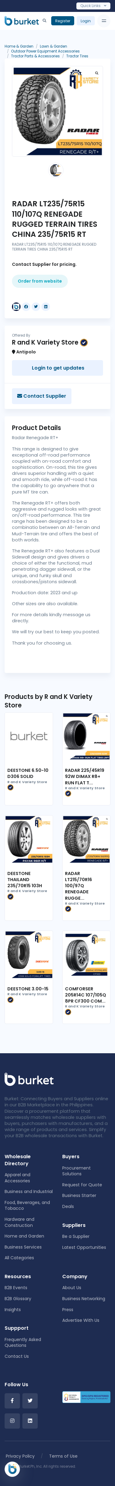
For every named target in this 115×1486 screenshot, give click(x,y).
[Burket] (22, 21)
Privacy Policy (20, 1456)
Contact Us (17, 1356)
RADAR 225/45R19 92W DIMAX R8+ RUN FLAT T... (84, 776)
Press (67, 1310)
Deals (68, 1206)
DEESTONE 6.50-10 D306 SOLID (27, 773)
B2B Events (16, 1288)
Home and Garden (24, 1236)
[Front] (29, 1079)
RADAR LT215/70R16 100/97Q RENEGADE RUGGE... (78, 885)
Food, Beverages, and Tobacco (27, 1205)
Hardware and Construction (19, 1222)
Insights (13, 1310)
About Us (71, 1288)
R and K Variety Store (27, 785)
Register (62, 21)
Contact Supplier (41, 396)
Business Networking (83, 1299)
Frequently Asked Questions (23, 1342)
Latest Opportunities (84, 1247)
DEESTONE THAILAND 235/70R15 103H (24, 879)
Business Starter (79, 1195)
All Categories (19, 1258)
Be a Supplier (76, 1236)
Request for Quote (82, 1185)
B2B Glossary (18, 1299)
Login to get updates (57, 367)
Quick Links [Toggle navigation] (93, 5)
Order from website (40, 281)
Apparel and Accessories (17, 1178)
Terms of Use (63, 1456)
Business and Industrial (29, 1191)
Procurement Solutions (76, 1171)
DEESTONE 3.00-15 (27, 989)
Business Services (23, 1247)
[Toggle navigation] (103, 20)
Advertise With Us (80, 1320)
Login (86, 21)
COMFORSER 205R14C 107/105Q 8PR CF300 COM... (85, 995)
